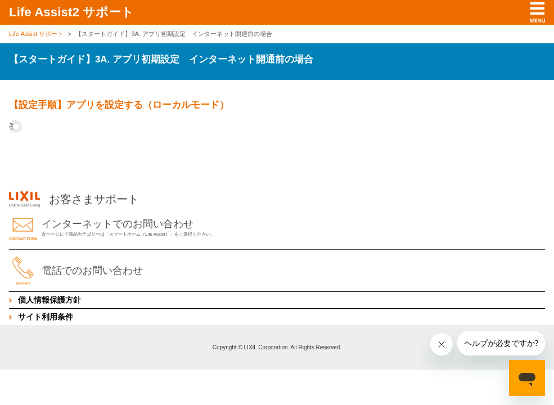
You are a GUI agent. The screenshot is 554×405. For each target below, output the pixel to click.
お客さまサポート (74, 199)
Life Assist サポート (36, 33)
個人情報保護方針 (49, 299)
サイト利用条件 (45, 316)
